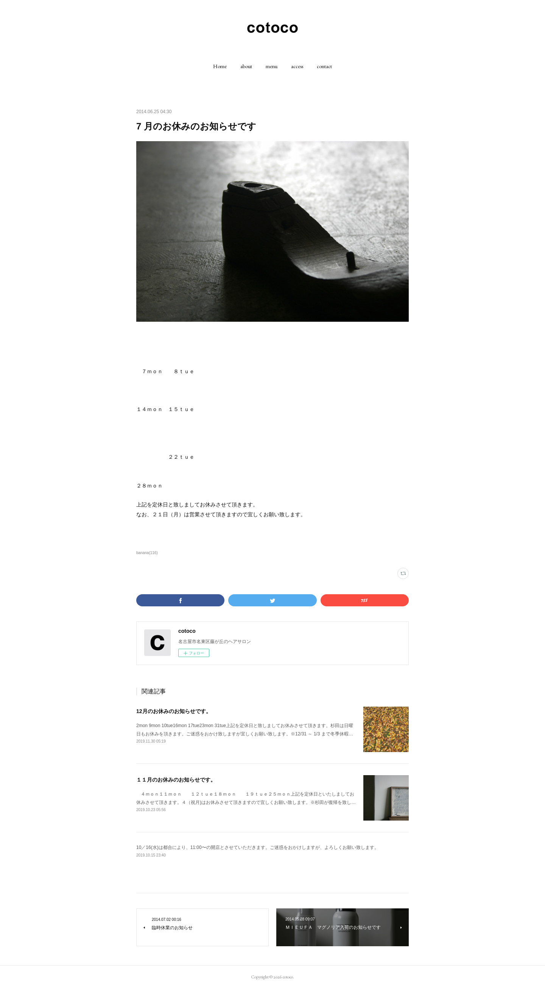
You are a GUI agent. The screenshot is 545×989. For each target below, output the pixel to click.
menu (271, 66)
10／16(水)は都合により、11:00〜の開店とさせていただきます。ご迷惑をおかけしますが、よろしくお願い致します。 (257, 847)
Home (220, 66)
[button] (220, 66)
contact (324, 66)
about (246, 66)
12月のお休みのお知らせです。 (173, 711)
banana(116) (147, 553)
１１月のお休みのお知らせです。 (176, 780)
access (297, 66)
